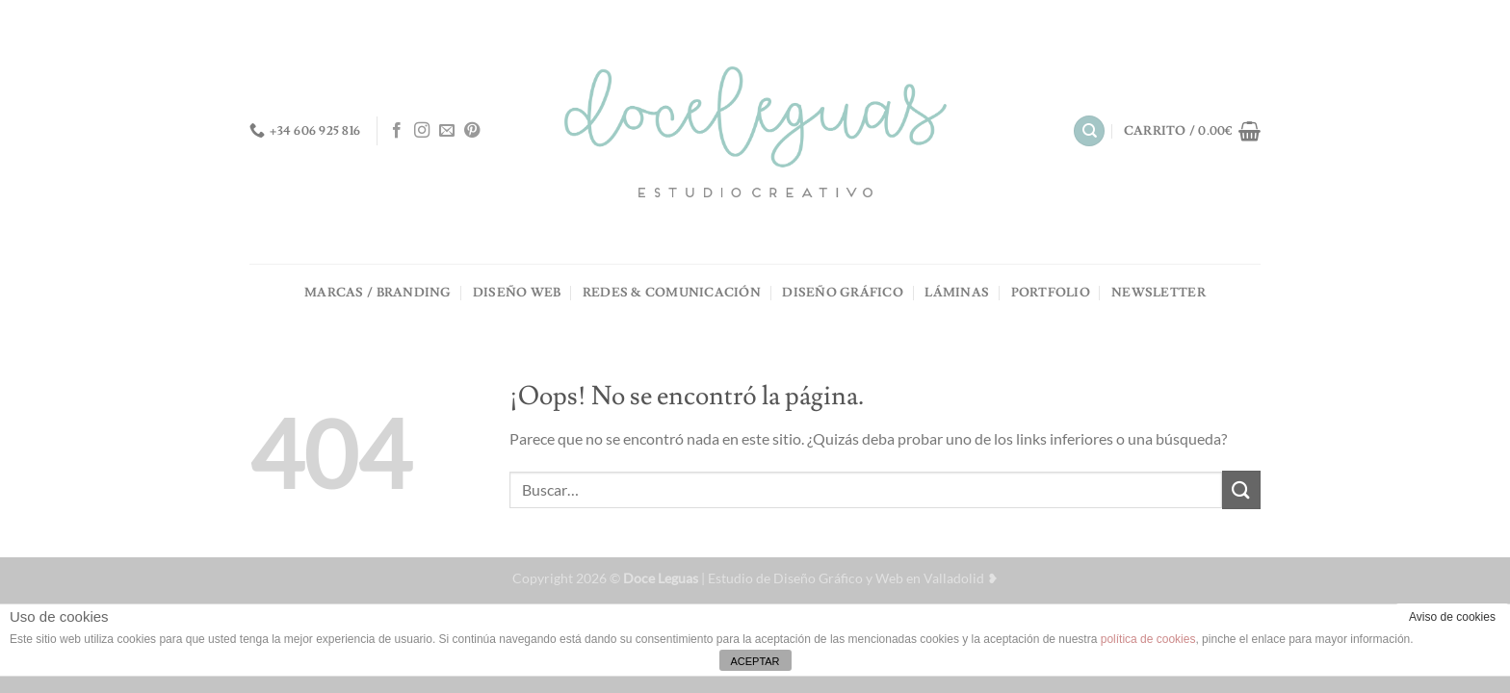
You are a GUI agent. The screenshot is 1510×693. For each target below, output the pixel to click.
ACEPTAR (754, 661)
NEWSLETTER (1158, 292)
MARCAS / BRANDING (377, 292)
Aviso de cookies (1452, 617)
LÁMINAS (956, 292)
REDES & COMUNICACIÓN (672, 292)
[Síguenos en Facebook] (396, 131)
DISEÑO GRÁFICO (842, 292)
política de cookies (1148, 639)
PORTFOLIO (1050, 292)
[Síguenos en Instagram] (422, 131)
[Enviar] (1241, 489)
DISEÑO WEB (517, 292)
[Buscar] (1089, 131)
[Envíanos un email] (447, 131)
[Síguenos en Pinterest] (472, 131)
